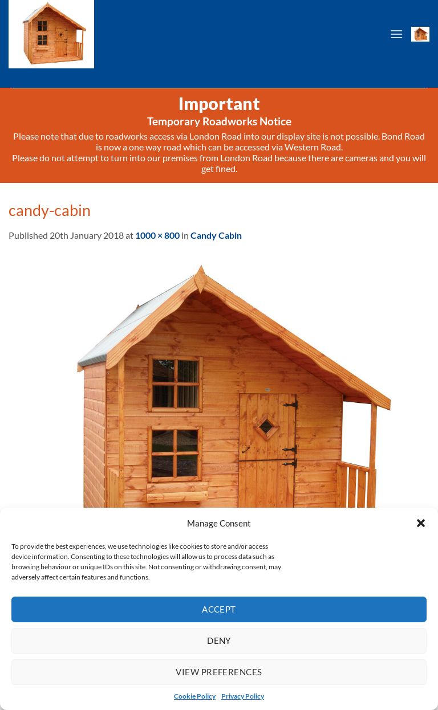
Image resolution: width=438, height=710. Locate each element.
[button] (421, 523)
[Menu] (396, 34)
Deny (219, 640)
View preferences (219, 672)
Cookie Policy (195, 696)
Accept (219, 609)
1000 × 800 (157, 235)
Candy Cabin (216, 235)
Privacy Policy (242, 696)
